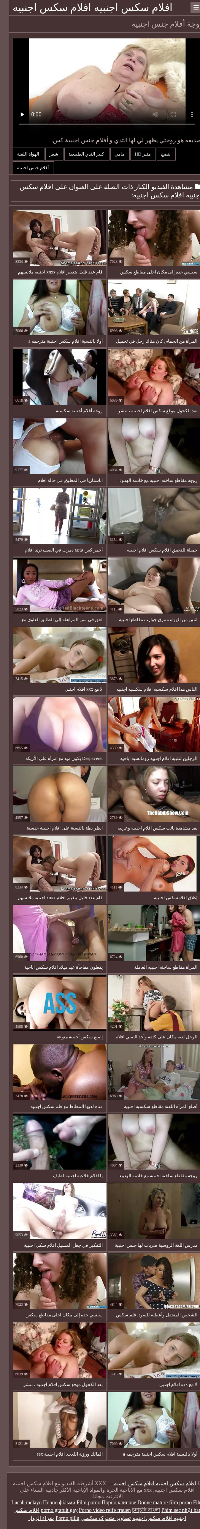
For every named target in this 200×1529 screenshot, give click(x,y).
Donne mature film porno (157, 1502)
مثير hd (135, 154)
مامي (112, 154)
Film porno (81, 1502)
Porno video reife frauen (97, 1510)
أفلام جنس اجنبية (26, 167)
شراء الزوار (34, 1518)
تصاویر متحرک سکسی (98, 1518)
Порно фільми (52, 1502)
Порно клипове (111, 1502)
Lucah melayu (19, 1502)
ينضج (159, 154)
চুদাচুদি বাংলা (139, 1510)
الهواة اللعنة (21, 154)
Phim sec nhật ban (174, 1510)
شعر (47, 154)
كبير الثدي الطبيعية (79, 154)
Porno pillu (60, 1518)
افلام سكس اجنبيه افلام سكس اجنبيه (85, 7)
